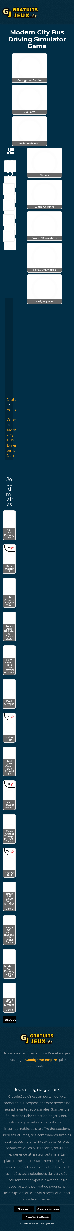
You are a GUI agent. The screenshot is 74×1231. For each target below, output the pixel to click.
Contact (23, 1209)
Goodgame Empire (41, 1060)
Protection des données (36, 1217)
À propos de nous (48, 1209)
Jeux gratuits (47, 1223)
